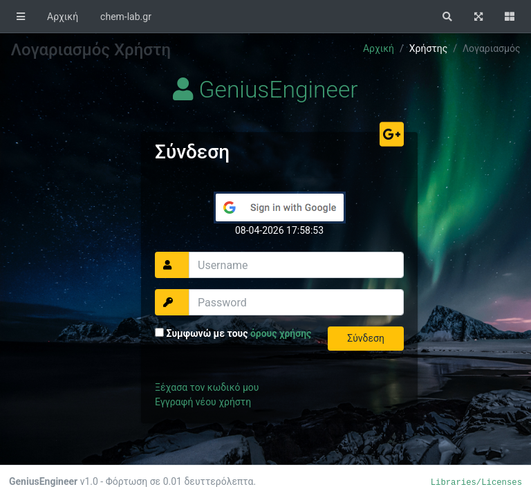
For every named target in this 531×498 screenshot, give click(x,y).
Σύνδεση (365, 338)
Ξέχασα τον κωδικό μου (207, 387)
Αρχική (62, 16)
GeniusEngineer (265, 89)
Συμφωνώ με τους (233, 333)
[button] (447, 16)
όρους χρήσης (280, 333)
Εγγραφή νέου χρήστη (203, 401)
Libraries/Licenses (476, 483)
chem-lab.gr (125, 16)
